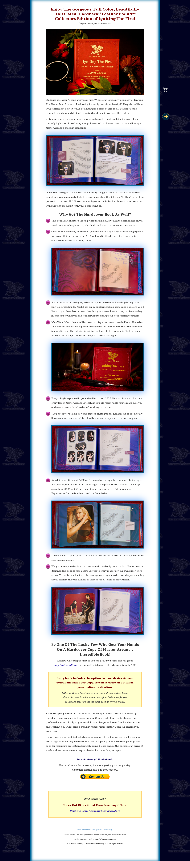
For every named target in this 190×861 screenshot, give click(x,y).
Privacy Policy (96, 830)
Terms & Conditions (84, 830)
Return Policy (107, 830)
